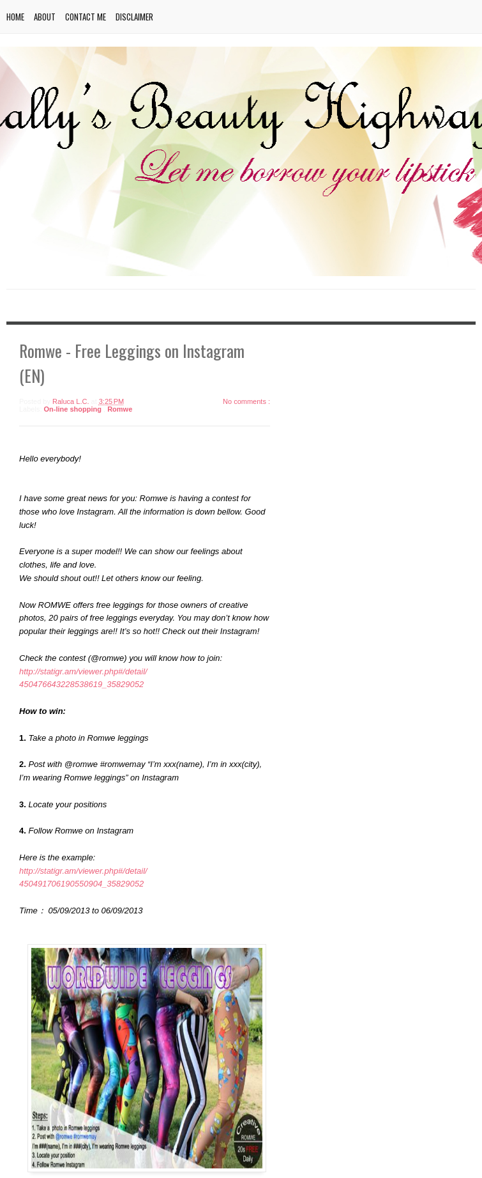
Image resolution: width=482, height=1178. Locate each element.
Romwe (119, 409)
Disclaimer (134, 16)
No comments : (246, 401)
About (45, 16)
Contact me (85, 16)
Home (15, 16)
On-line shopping (74, 409)
